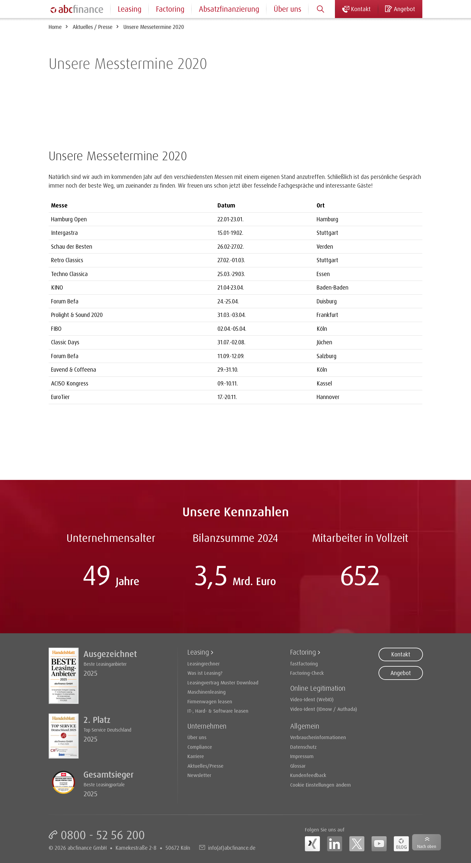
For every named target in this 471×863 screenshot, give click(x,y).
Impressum (302, 756)
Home (55, 26)
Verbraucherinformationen (318, 737)
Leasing (129, 9)
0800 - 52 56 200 (103, 834)
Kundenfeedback (308, 775)
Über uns (287, 9)
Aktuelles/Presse (205, 766)
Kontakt (400, 654)
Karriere (195, 756)
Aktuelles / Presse (92, 26)
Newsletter (199, 775)
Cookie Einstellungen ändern (320, 785)
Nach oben (426, 846)
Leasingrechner (203, 663)
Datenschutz (303, 747)
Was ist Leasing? (205, 673)
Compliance (199, 747)
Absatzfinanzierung (229, 9)
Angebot (400, 673)
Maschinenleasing (206, 692)
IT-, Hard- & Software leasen (217, 711)
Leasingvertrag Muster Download (222, 682)
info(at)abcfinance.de (231, 847)
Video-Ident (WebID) (312, 699)
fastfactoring (304, 663)
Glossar (297, 766)
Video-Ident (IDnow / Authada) (323, 709)
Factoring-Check (307, 673)
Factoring (170, 9)
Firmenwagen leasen (209, 701)
